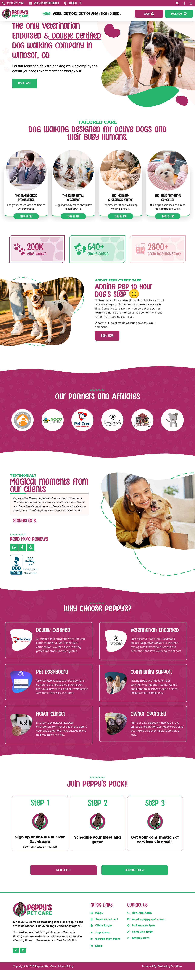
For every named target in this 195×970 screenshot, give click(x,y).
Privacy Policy (65, 966)
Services (70, 14)
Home (47, 14)
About (57, 14)
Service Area (88, 14)
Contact (115, 14)
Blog (104, 14)
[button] (177, 3)
